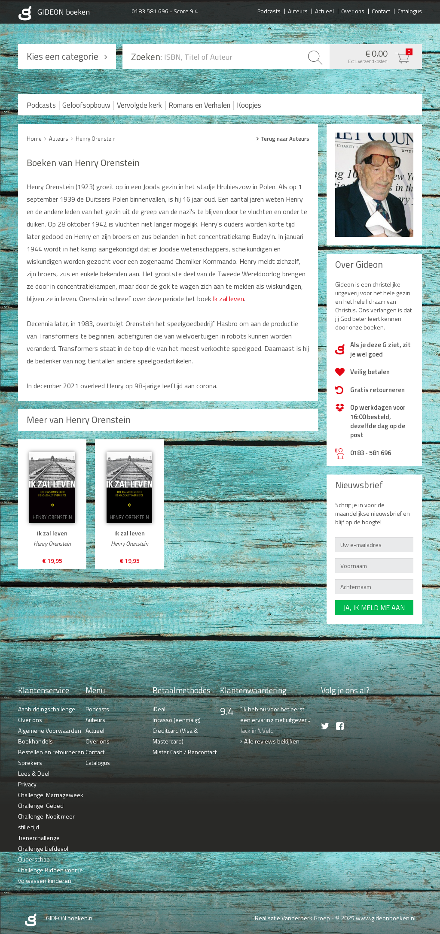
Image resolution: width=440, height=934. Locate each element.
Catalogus (409, 11)
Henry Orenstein (96, 138)
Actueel (324, 11)
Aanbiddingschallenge (46, 708)
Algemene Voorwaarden (49, 730)
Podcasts (269, 11)
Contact (381, 11)
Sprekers (30, 762)
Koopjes (249, 105)
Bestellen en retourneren (51, 751)
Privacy (27, 784)
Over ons (352, 11)
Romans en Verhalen (199, 105)
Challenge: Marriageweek (50, 794)
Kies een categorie (62, 56)
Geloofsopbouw (86, 105)
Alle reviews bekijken (271, 741)
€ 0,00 (373, 56)
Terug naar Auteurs (284, 138)
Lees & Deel (33, 773)
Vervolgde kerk (139, 105)
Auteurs (298, 11)
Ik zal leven (228, 298)
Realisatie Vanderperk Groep (292, 917)
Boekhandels (35, 741)
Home (34, 138)
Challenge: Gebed (41, 805)
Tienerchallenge (39, 837)
